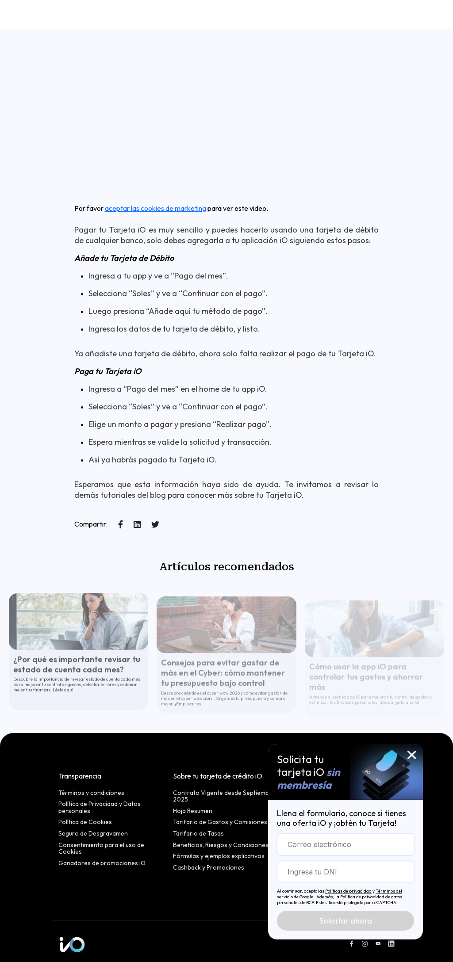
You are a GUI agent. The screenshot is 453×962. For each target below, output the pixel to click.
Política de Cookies (85, 822)
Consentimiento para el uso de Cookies (101, 848)
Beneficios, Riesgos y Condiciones (221, 845)
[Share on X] (155, 525)
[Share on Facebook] (120, 525)
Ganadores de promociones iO (102, 863)
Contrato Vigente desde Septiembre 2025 (224, 796)
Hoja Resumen (192, 811)
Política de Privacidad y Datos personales (99, 807)
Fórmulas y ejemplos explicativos (219, 856)
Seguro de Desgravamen (93, 833)
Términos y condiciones (91, 793)
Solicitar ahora (345, 921)
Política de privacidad (362, 897)
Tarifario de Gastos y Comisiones (220, 822)
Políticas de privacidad (348, 891)
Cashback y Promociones (208, 867)
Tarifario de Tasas (198, 833)
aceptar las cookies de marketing (155, 208)
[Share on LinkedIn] (137, 525)
